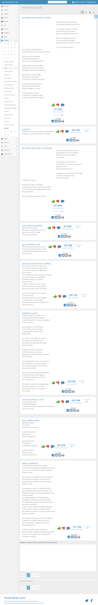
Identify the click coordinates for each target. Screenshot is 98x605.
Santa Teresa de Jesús (10, 81)
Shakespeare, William (10, 108)
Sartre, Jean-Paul (9, 88)
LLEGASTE (26, 129)
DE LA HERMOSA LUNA (31, 244)
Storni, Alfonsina (9, 125)
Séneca (6, 98)
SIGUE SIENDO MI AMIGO (32, 225)
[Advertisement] (38, 33)
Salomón (7, 75)
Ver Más (6, 128)
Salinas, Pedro (8, 71)
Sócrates (7, 118)
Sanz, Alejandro (8, 85)
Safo (5, 68)
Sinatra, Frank (8, 115)
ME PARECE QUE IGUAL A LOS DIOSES (37, 148)
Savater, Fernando (9, 95)
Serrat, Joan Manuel (10, 105)
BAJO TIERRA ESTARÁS (31, 420)
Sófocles (6, 121)
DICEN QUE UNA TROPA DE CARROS (36, 263)
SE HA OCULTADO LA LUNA (32, 399)
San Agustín (7, 78)
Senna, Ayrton (8, 101)
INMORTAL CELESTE (30, 313)
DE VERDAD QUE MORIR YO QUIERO (36, 18)
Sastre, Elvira (8, 91)
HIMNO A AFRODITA (30, 463)
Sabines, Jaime (8, 65)
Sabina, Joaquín (8, 61)
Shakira (6, 111)
